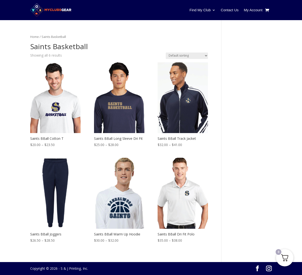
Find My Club (200, 10)
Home (34, 37)
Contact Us (229, 10)
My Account (253, 10)
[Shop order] (187, 56)
